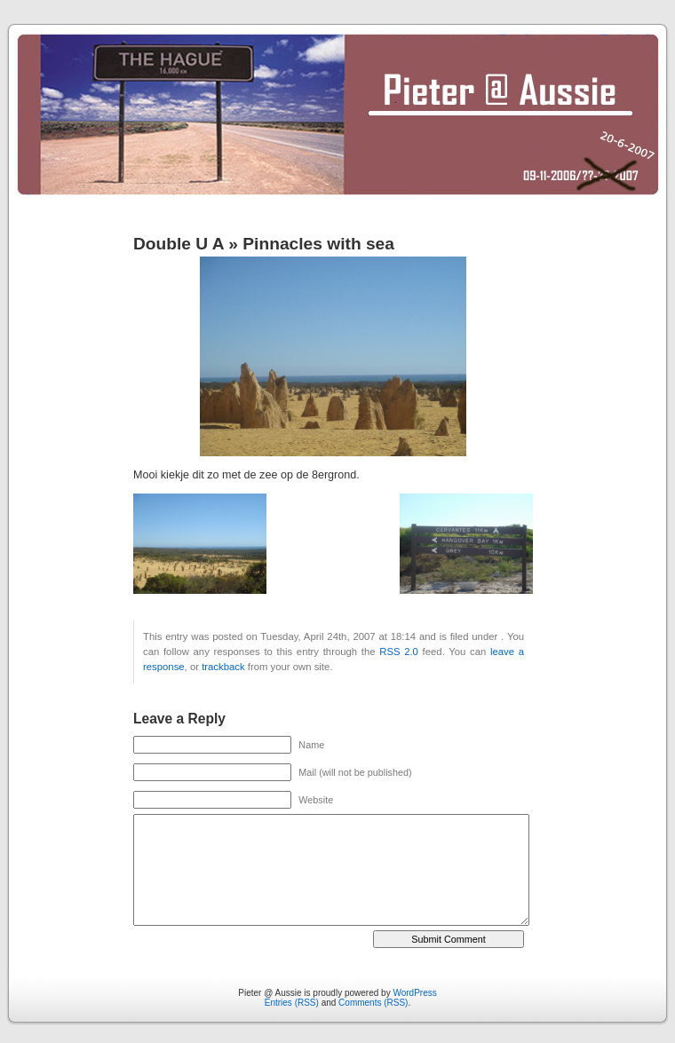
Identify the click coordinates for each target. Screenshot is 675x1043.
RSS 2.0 (398, 651)
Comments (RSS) (373, 1002)
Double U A (178, 243)
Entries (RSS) (292, 1002)
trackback (223, 666)
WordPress (414, 993)
